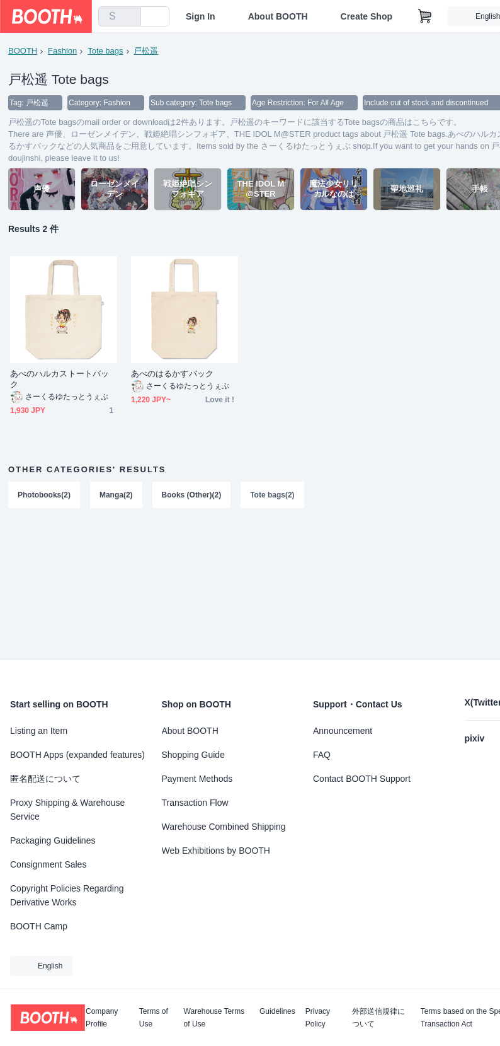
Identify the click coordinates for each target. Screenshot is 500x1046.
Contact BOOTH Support (362, 779)
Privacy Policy (317, 1018)
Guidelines (277, 1012)
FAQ (322, 755)
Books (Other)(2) (192, 495)
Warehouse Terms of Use (214, 1018)
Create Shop (366, 16)
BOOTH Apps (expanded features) (77, 755)
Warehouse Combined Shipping (224, 827)
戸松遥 (146, 50)
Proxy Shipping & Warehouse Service (67, 810)
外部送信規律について (378, 1018)
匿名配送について (45, 779)
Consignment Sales (48, 864)
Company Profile (102, 1018)
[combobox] (119, 16)
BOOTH (22, 50)
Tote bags (105, 50)
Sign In (200, 16)
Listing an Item (38, 731)
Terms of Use (153, 1018)
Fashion (62, 50)
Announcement (342, 731)
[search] (128, 17)
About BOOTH (278, 16)
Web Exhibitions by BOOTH (216, 851)
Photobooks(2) (44, 495)
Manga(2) (116, 495)
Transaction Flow (195, 803)
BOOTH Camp (38, 926)
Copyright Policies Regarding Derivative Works (67, 895)
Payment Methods (197, 779)
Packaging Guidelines (52, 840)
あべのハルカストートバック (59, 379)
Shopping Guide (193, 755)
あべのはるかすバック (172, 374)
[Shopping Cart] (425, 16)
